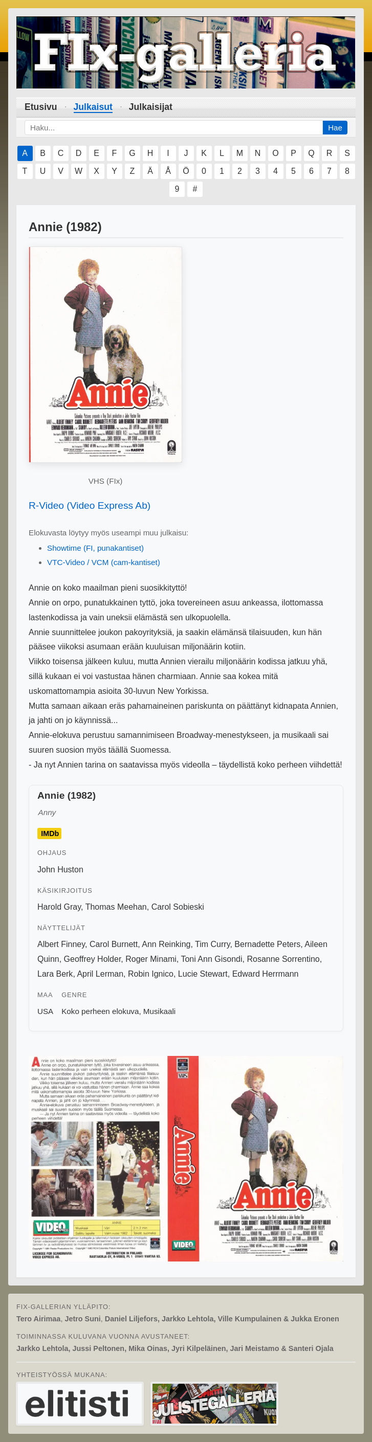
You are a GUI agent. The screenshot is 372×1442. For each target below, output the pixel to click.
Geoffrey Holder (92, 959)
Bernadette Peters (267, 944)
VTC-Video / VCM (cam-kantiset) (103, 562)
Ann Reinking (166, 944)
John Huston (60, 869)
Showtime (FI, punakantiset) (95, 548)
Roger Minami (151, 959)
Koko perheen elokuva (100, 1011)
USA (45, 1011)
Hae (335, 127)
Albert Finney (61, 944)
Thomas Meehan (116, 907)
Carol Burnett (114, 944)
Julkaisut (93, 107)
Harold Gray (59, 907)
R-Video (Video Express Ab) (89, 505)
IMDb (50, 833)
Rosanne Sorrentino (283, 959)
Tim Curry (212, 944)
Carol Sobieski (177, 907)
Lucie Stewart (203, 974)
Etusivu (41, 107)
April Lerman (100, 974)
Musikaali (159, 1011)
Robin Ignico (150, 974)
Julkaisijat (150, 107)
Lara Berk (55, 974)
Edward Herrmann (265, 974)
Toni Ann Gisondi (211, 959)
